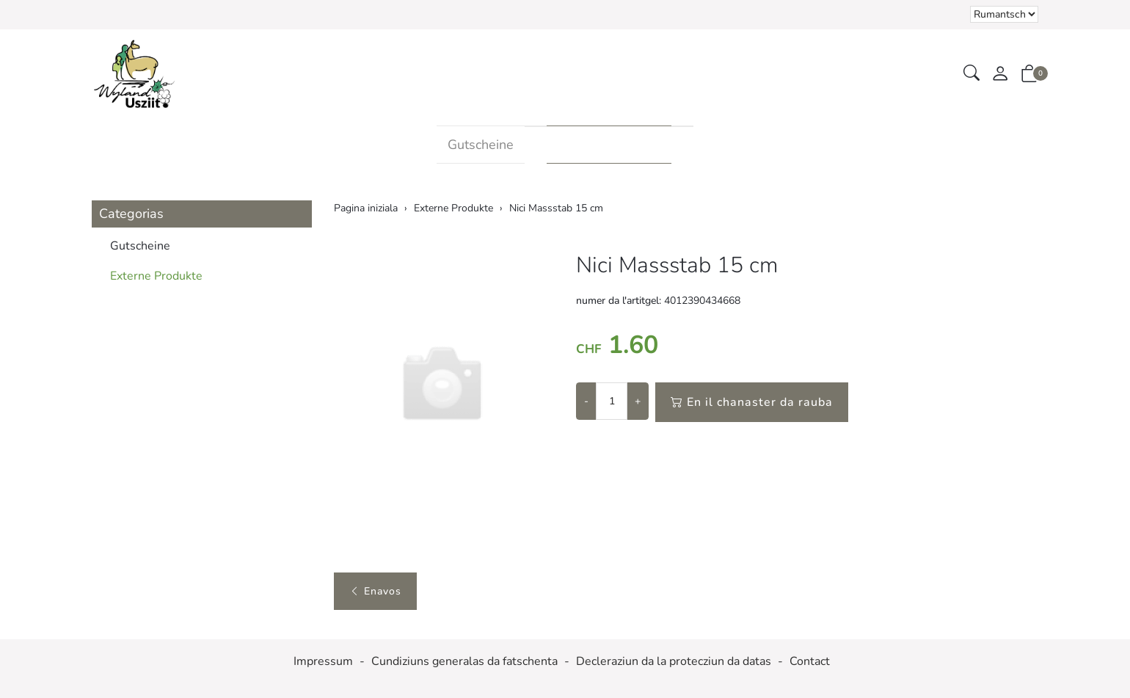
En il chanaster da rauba (752, 402)
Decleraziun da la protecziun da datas (673, 661)
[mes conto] (1000, 74)
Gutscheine (481, 144)
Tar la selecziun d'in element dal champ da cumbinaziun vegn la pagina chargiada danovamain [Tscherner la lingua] (1004, 14)
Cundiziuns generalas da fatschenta (464, 661)
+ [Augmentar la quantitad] (638, 401)
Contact (810, 661)
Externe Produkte (609, 144)
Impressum (323, 661)
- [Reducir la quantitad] (586, 401)
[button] (971, 74)
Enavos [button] (375, 591)
